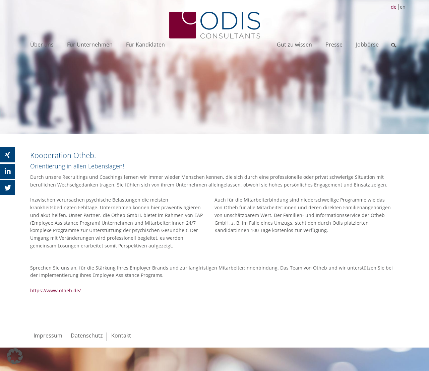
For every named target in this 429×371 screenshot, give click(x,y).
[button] (14, 356)
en (403, 7)
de (393, 7)
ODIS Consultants (214, 25)
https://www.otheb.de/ (55, 290)
